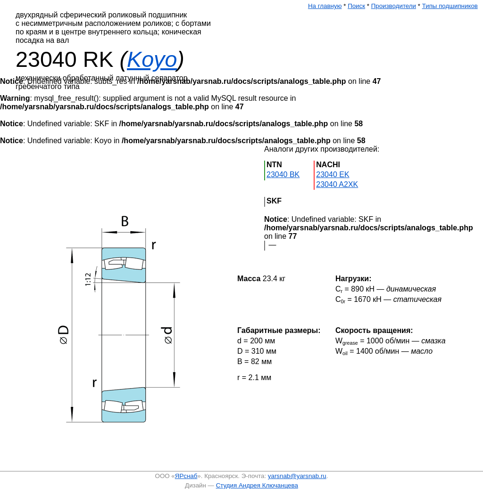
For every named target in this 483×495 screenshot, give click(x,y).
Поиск (356, 5)
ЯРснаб (186, 475)
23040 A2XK (337, 184)
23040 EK (332, 174)
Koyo (152, 59)
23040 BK (283, 174)
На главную (325, 5)
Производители (393, 5)
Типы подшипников (450, 5)
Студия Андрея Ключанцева (257, 485)
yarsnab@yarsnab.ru (297, 475)
